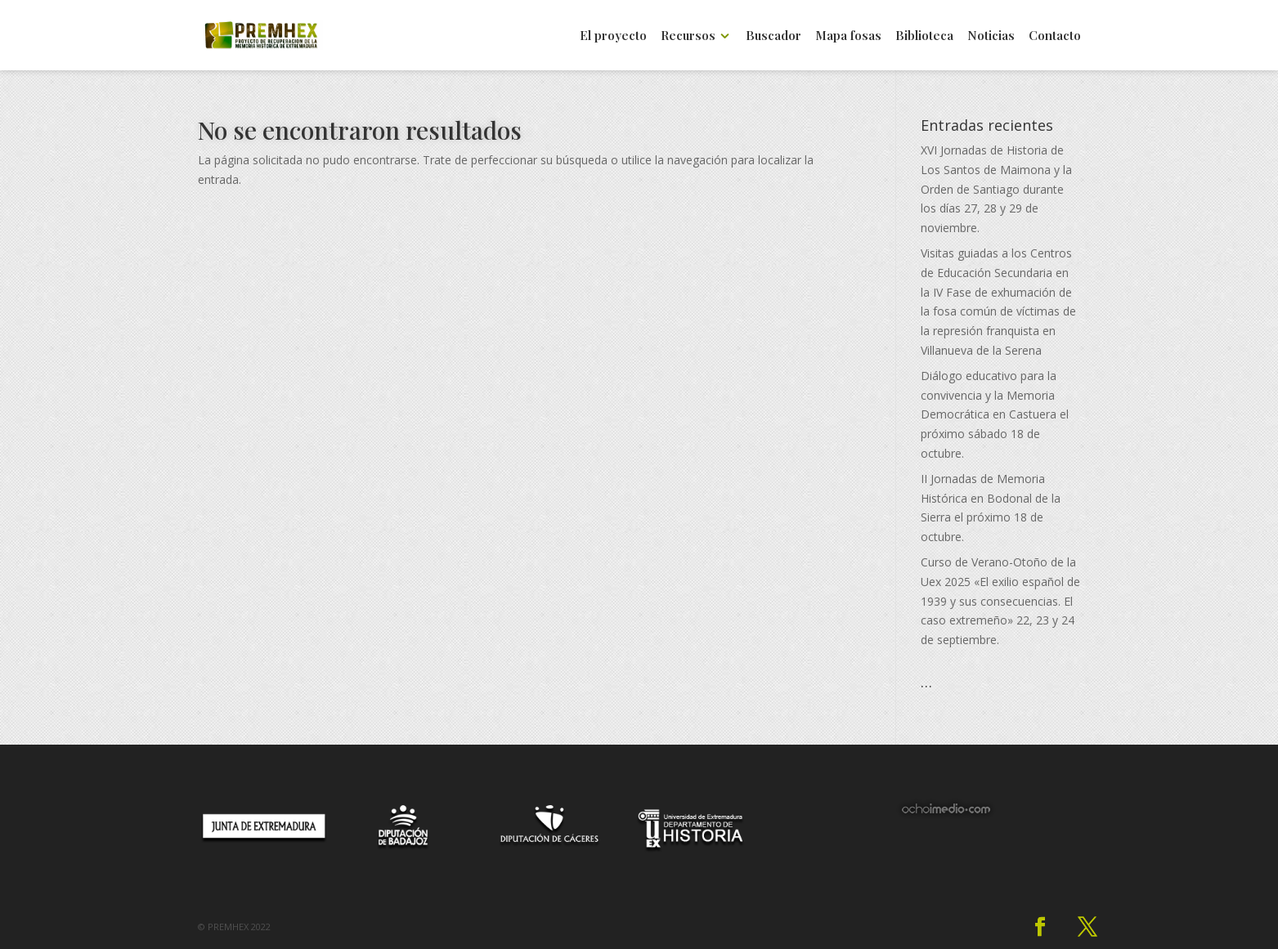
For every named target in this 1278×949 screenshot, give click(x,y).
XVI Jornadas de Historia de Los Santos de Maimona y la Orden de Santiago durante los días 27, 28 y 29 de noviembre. (996, 188)
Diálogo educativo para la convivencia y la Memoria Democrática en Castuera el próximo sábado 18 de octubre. (995, 414)
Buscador (773, 36)
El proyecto (613, 36)
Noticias (991, 36)
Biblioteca (924, 36)
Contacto (1055, 36)
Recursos (688, 36)
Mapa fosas (848, 36)
